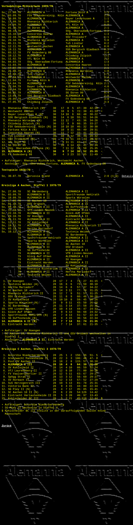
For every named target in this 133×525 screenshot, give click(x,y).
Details (127, 211)
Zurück (6, 510)
